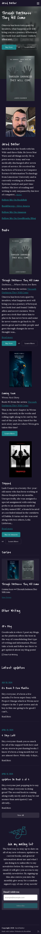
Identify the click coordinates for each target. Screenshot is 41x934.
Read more (7, 337)
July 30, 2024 (7, 682)
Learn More (30, 47)
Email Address (11, 891)
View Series (6, 597)
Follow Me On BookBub (14, 199)
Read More (6, 716)
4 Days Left (9, 735)
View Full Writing (10, 654)
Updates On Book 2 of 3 (15, 779)
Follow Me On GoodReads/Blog (19, 218)
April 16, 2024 (7, 773)
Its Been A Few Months (15, 688)
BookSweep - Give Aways (16, 206)
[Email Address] (20, 897)
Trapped (6, 483)
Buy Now (9, 47)
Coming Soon (8, 393)
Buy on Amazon (11, 534)
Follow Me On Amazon (14, 212)
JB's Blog (7, 626)
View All (20, 815)
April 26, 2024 (7, 729)
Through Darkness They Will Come (16, 15)
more (19, 194)
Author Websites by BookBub (20, 931)
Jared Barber (9, 3)
